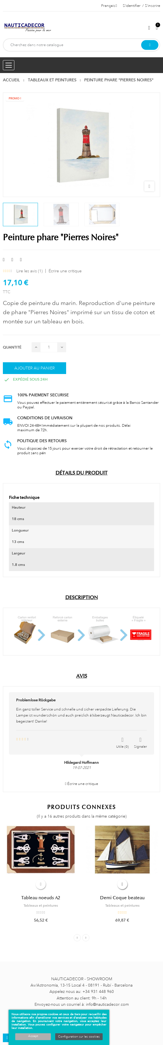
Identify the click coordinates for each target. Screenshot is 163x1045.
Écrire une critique (65, 270)
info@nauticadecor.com (107, 1004)
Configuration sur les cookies (79, 1037)
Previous (77, 937)
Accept (33, 1036)
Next (85, 937)
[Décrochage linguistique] (109, 5)
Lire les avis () (29, 270)
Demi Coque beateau (122, 898)
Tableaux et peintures (41, 906)
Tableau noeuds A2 (40, 898)
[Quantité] (48, 347)
